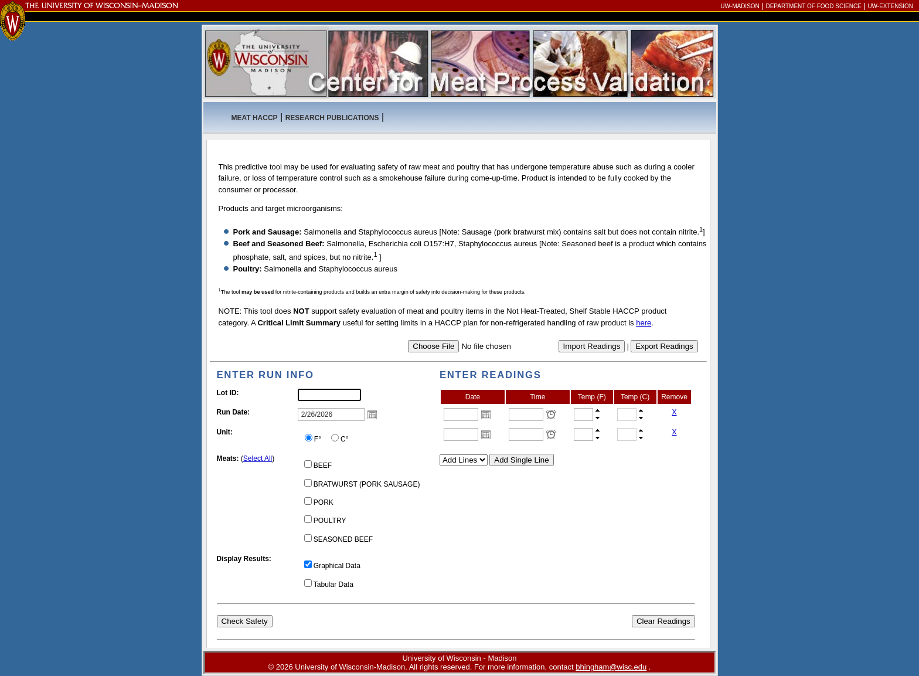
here (643, 322)
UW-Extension (890, 6)
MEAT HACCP (255, 118)
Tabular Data (333, 584)
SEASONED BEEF (343, 539)
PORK (323, 502)
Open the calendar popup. (485, 414)
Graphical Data (337, 566)
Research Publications (332, 118)
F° (317, 439)
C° (344, 439)
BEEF (323, 465)
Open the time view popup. (550, 414)
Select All (257, 458)
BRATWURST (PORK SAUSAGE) (367, 484)
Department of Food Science (813, 6)
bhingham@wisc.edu (611, 667)
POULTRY (330, 521)
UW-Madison (739, 6)
